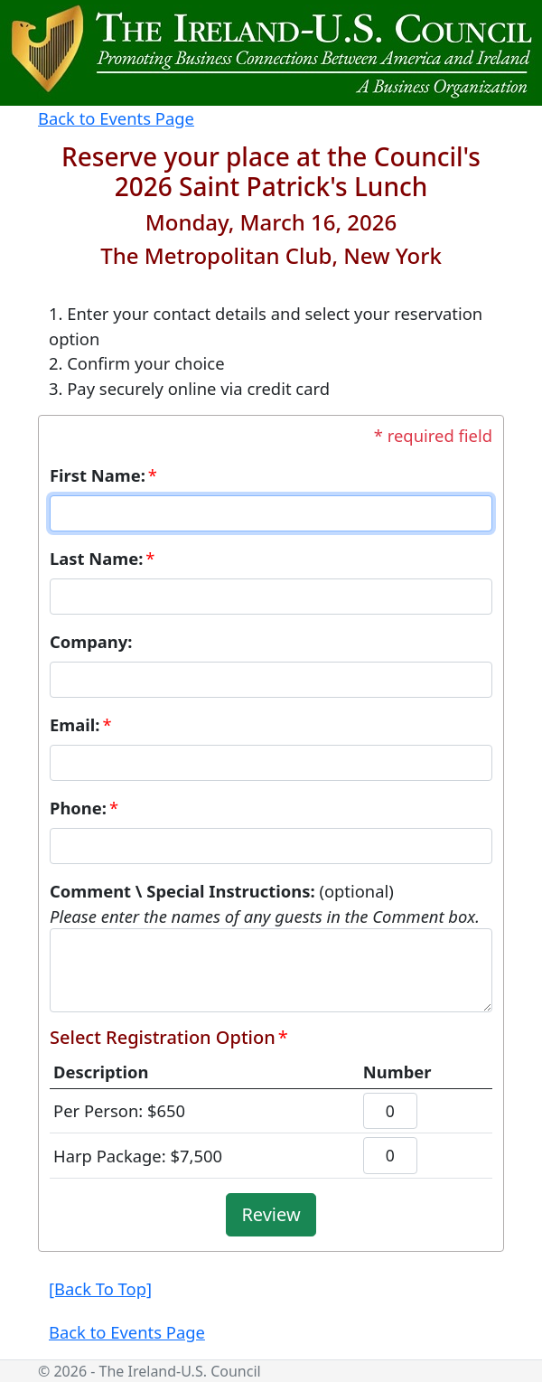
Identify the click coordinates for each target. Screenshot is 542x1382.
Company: (91, 641)
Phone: (78, 807)
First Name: (97, 475)
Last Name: (96, 558)
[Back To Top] (100, 1288)
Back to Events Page (116, 118)
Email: (74, 724)
